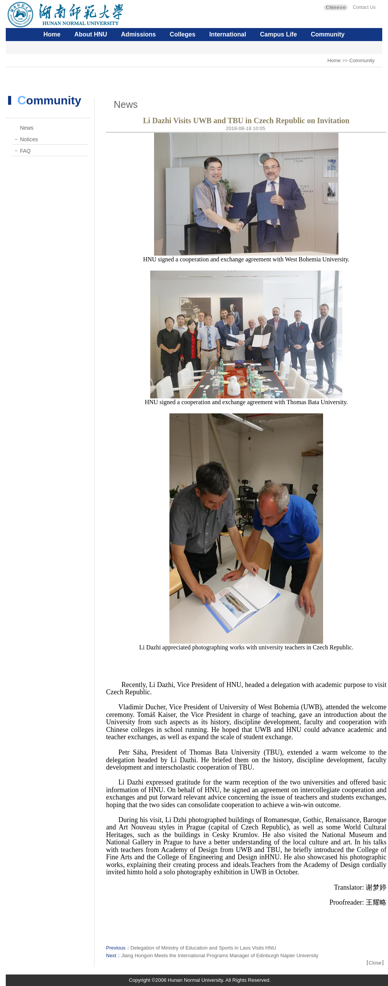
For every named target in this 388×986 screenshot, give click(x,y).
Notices (29, 139)
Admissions (138, 34)
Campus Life (278, 34)
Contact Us (364, 7)
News (26, 128)
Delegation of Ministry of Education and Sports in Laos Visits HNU (203, 948)
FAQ (25, 151)
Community (328, 34)
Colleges (183, 34)
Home (51, 34)
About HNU (91, 34)
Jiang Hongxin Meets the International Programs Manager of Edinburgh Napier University (219, 955)
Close (375, 963)
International (227, 34)
